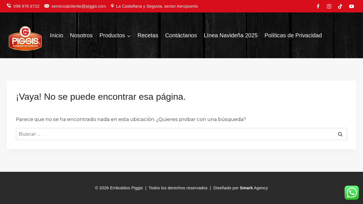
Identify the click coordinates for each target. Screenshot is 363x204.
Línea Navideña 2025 (231, 35)
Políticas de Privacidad (293, 35)
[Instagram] (329, 6)
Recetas (148, 35)
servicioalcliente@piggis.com (79, 6)
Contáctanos (181, 35)
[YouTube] (351, 6)
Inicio (56, 35)
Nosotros (81, 35)
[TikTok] (340, 6)
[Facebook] (318, 6)
